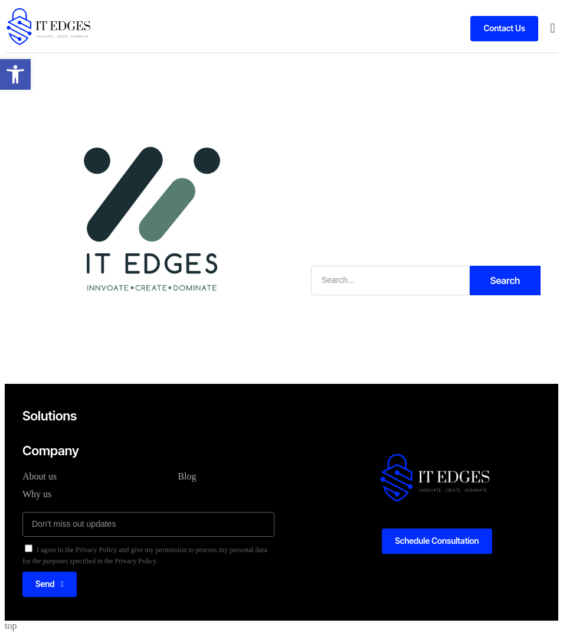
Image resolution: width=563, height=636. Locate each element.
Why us (36, 494)
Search (505, 280)
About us (39, 476)
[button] (552, 28)
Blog (187, 476)
